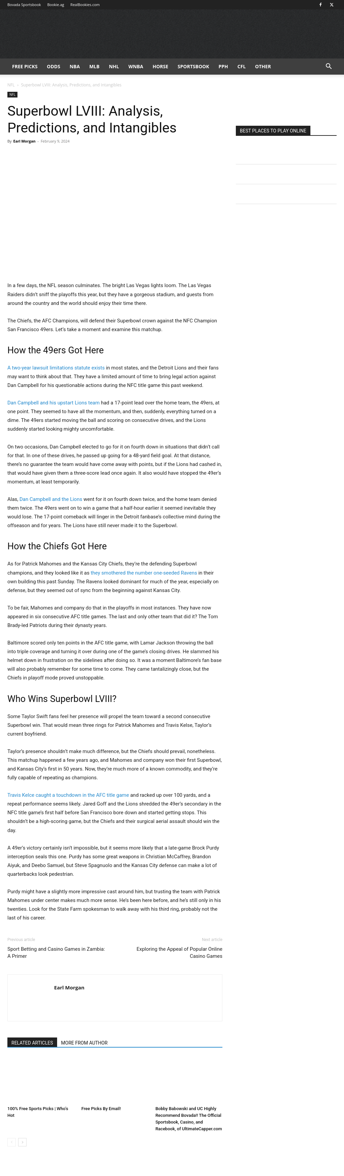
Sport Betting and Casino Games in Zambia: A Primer (56, 952)
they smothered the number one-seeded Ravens (144, 573)
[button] (328, 67)
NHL (114, 66)
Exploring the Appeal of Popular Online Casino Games (179, 952)
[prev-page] (11, 1142)
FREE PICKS (25, 66)
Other (263, 66)
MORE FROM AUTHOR (84, 1043)
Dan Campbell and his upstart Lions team (53, 403)
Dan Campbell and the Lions (50, 499)
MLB (94, 66)
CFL (242, 66)
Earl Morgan (24, 141)
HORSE (160, 66)
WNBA (135, 66)
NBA (75, 66)
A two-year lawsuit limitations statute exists (56, 368)
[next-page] (22, 1142)
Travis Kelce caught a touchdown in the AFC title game (68, 795)
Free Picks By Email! (101, 1108)
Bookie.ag (55, 4)
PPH (223, 66)
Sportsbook (193, 66)
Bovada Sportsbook (24, 4)
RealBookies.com (85, 4)
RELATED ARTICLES (32, 1043)
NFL (11, 85)
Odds (53, 66)
